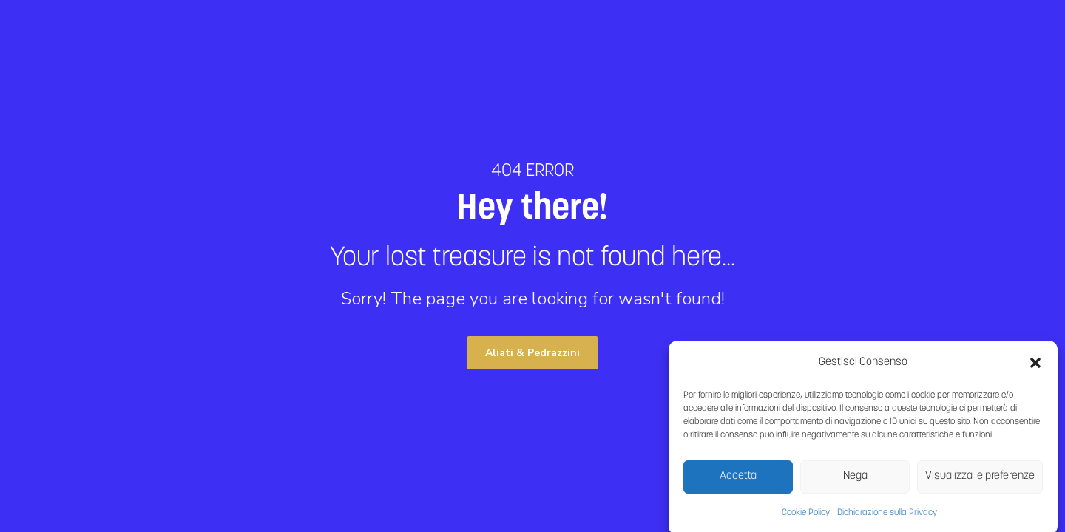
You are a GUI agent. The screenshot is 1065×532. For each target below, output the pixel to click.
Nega (855, 479)
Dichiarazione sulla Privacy (887, 516)
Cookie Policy (806, 516)
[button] (1035, 366)
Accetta (738, 479)
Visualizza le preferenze (980, 479)
